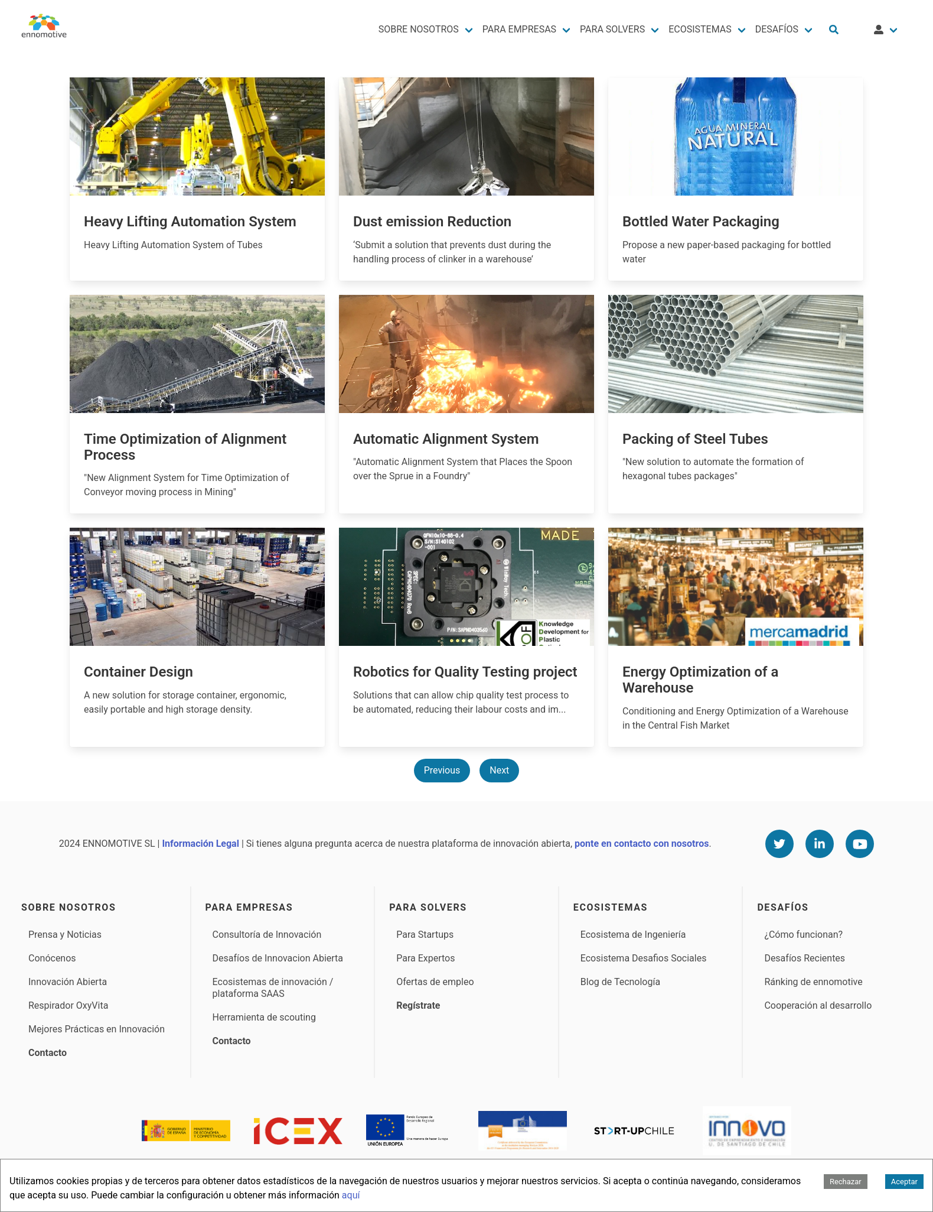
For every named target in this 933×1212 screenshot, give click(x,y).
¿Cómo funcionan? (803, 934)
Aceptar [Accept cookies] (904, 1181)
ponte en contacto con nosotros (642, 843)
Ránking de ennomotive (813, 981)
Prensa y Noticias (65, 934)
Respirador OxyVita (68, 1005)
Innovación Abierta (67, 981)
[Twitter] (779, 844)
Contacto (47, 1052)
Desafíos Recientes (804, 958)
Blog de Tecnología (620, 981)
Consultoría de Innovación (267, 934)
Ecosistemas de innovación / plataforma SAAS (273, 987)
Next (499, 770)
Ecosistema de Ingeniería (633, 934)
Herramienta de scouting (264, 1017)
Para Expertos (425, 958)
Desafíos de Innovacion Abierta (278, 958)
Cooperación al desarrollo (818, 1005)
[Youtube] (860, 844)
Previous (442, 770)
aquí (351, 1195)
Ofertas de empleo (435, 981)
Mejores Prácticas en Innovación (96, 1029)
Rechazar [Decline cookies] (846, 1181)
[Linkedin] (819, 844)
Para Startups (425, 934)
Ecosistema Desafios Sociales (643, 958)
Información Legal (200, 843)
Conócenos (52, 958)
